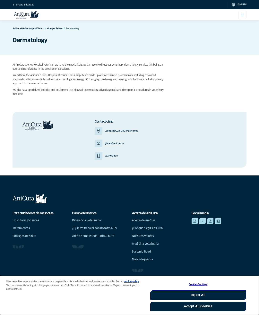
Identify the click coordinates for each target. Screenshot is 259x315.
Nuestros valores (143, 236)
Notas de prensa (142, 259)
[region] (129, 295)
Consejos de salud (24, 236)
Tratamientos (21, 228)
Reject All (198, 294)
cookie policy (131, 281)
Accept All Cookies (198, 306)
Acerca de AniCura (144, 220)
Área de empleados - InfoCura (93, 236)
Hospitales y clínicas (26, 220)
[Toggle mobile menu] (242, 15)
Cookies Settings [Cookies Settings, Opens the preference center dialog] (198, 284)
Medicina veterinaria (145, 243)
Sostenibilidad (141, 251)
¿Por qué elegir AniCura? (147, 228)
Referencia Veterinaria (86, 220)
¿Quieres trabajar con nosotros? (94, 228)
